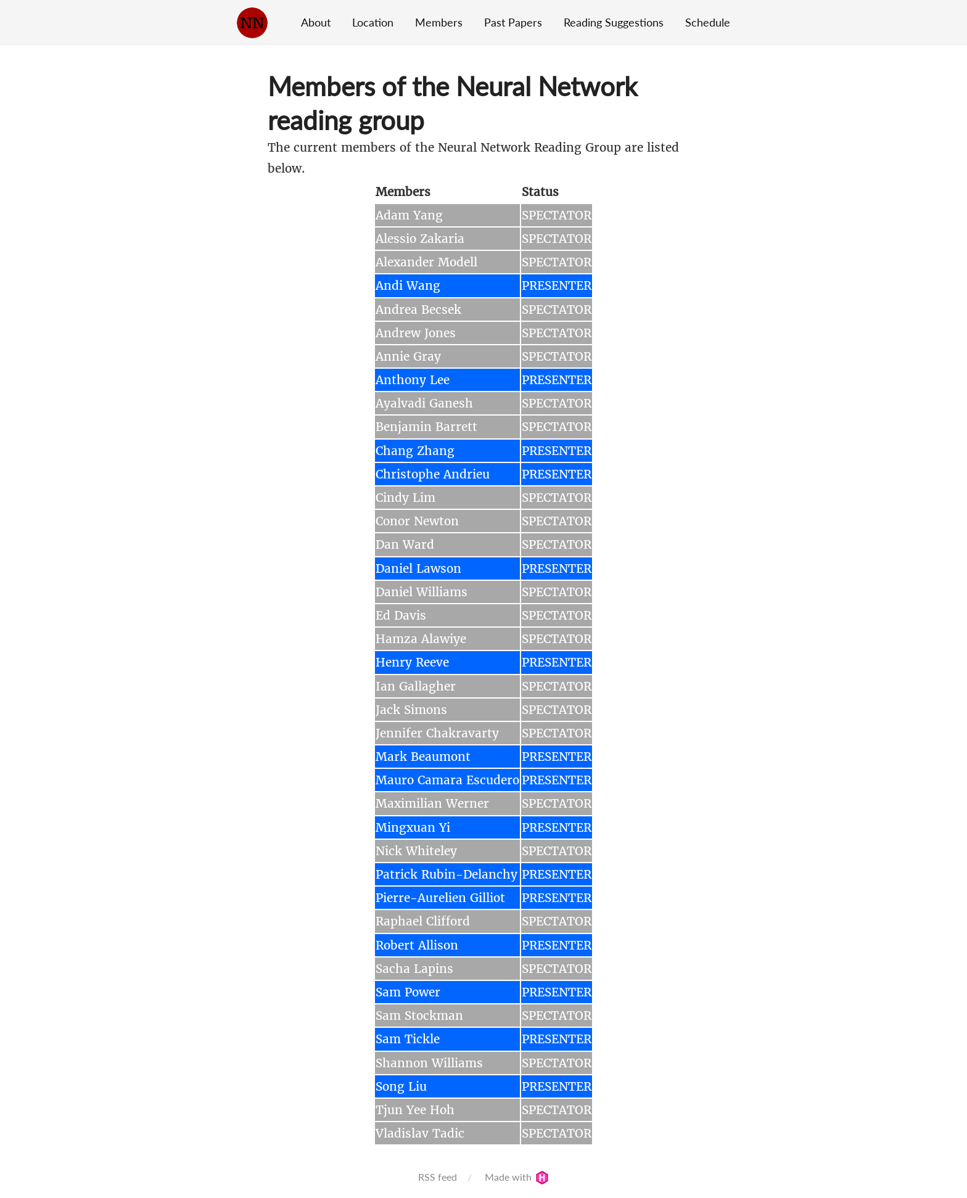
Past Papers (513, 22)
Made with (517, 1177)
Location (372, 22)
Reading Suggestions (614, 22)
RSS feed (437, 1177)
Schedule (707, 22)
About (316, 22)
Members (439, 22)
